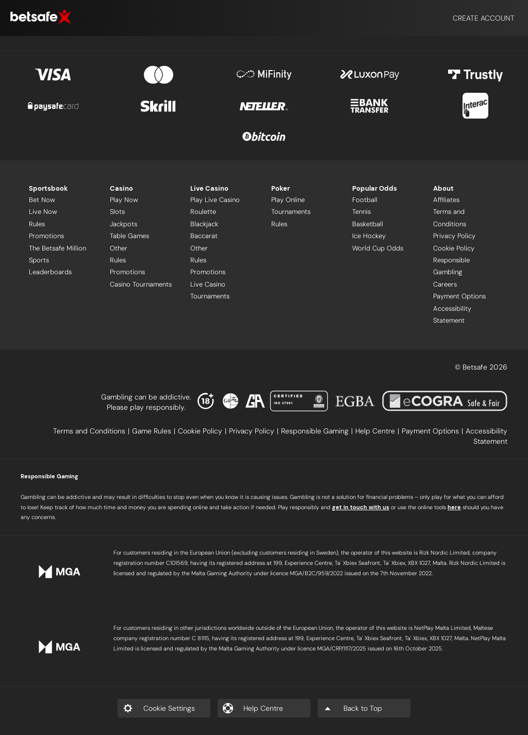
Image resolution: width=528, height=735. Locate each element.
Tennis (361, 211)
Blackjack (204, 224)
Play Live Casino (215, 199)
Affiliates (446, 199)
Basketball (367, 224)
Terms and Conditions (449, 217)
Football (364, 199)
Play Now (124, 199)
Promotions (46, 235)
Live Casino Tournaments (209, 290)
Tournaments (290, 211)
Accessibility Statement (452, 314)
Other (118, 248)
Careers (445, 284)
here (454, 507)
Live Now (43, 211)
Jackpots (123, 224)
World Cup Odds (377, 248)
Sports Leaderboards (50, 266)
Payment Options (459, 296)
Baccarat (204, 235)
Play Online (288, 199)
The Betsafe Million (57, 248)
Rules (37, 224)
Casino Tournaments (141, 284)
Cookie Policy (453, 248)
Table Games (129, 235)
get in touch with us (360, 507)
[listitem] (92, 431)
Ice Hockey (369, 235)
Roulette (203, 211)
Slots (117, 211)
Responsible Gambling (451, 266)
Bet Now (42, 199)
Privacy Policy (454, 235)
